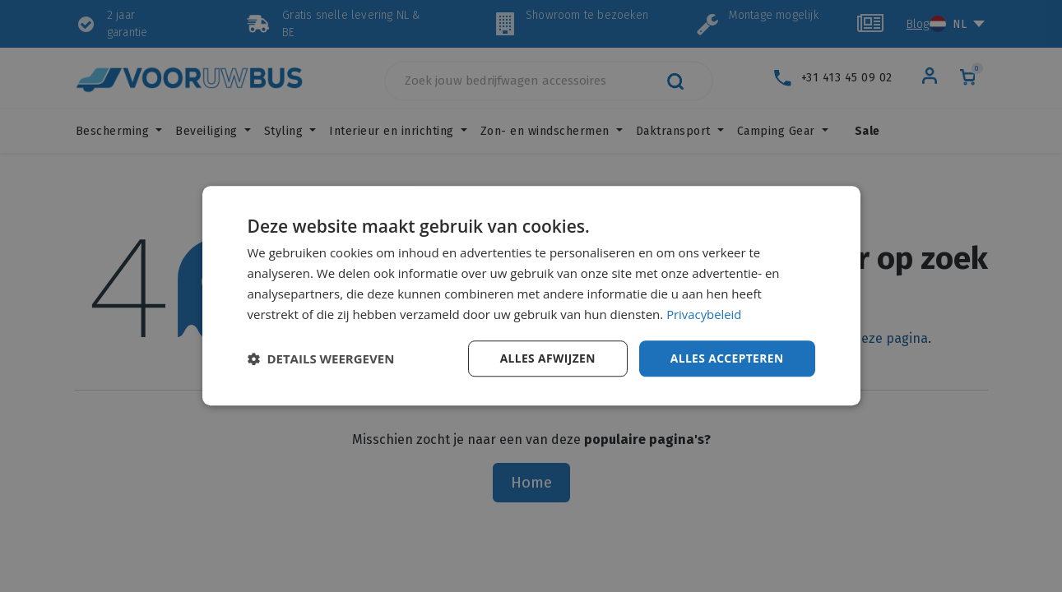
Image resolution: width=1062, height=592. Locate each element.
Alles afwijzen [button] (545, 358)
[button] (321, 359)
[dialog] (531, 296)
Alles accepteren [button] (726, 358)
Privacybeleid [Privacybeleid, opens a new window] (704, 314)
